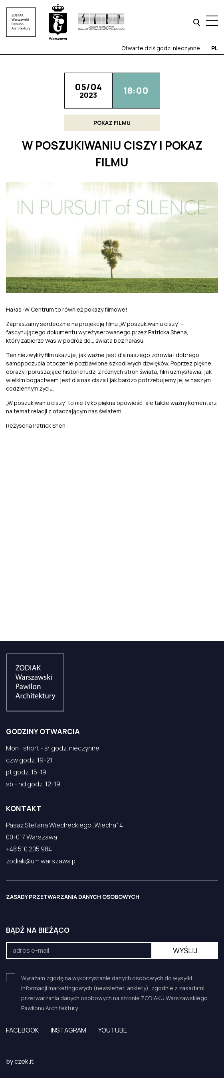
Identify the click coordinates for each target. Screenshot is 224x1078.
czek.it (24, 1061)
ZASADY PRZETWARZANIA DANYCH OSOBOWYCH (72, 896)
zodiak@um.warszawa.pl (41, 861)
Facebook (22, 1030)
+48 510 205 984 (29, 849)
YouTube (112, 1030)
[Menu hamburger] (212, 21)
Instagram (68, 1030)
